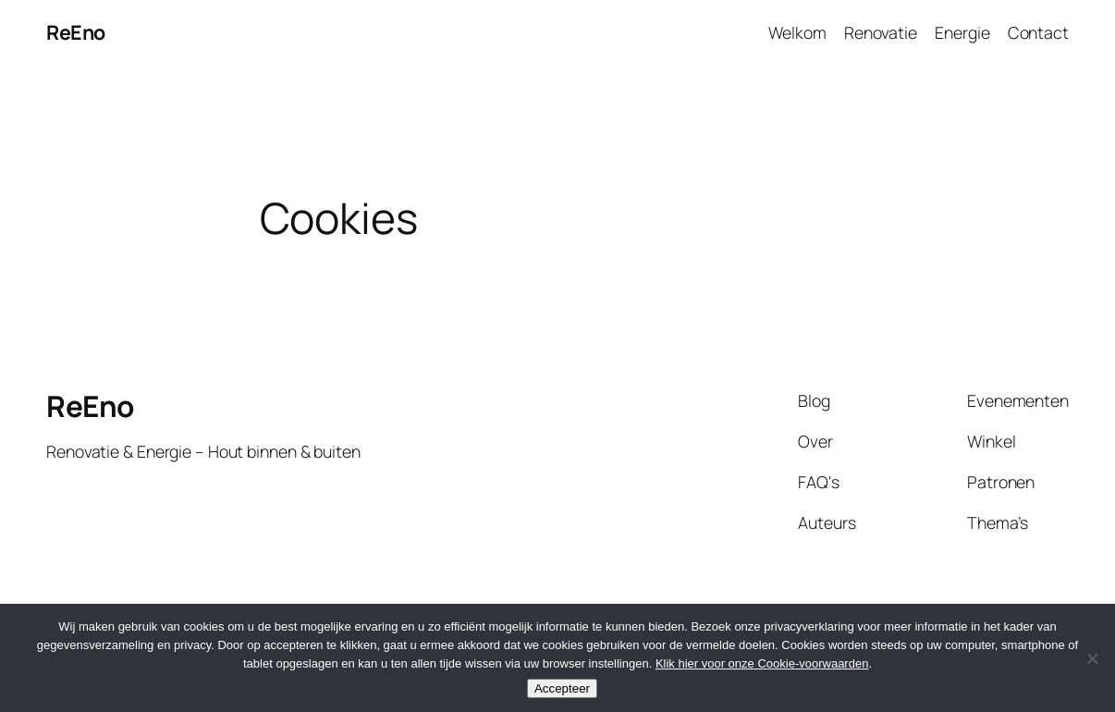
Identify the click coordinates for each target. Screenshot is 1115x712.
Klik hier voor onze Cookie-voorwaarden (762, 663)
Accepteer (562, 688)
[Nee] (1092, 658)
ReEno (75, 31)
